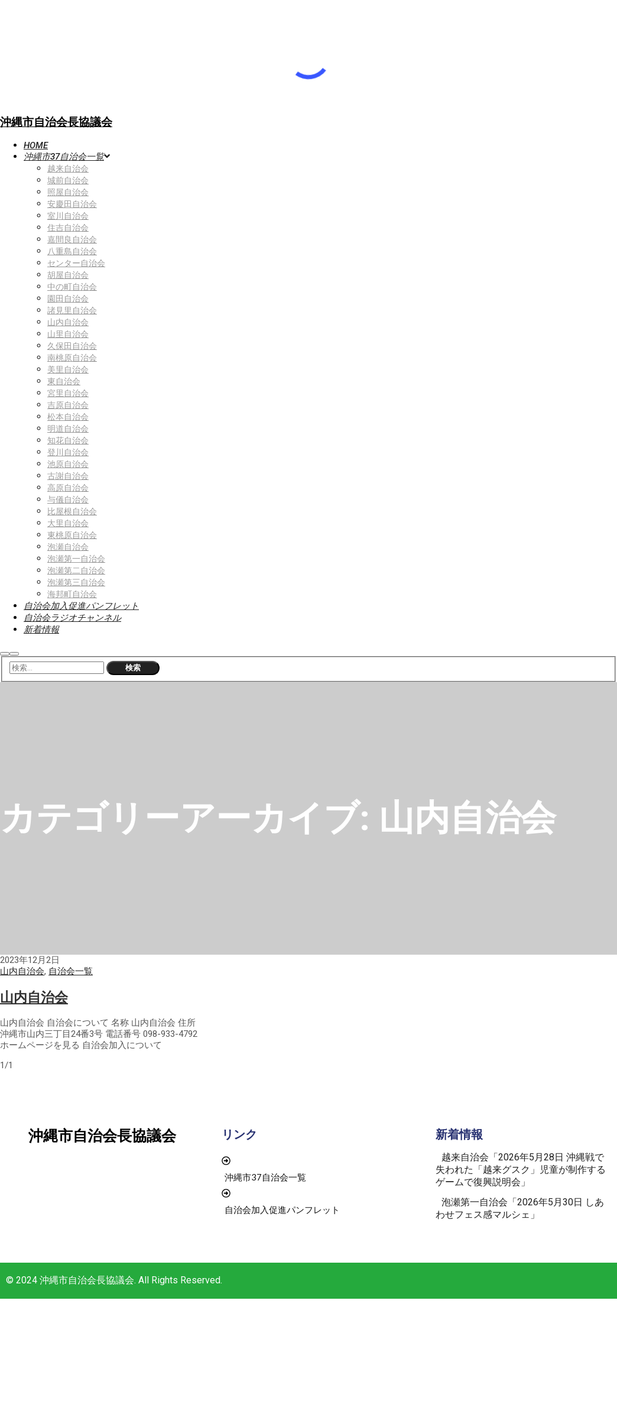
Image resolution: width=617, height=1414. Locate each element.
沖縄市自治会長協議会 (56, 122)
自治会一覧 (70, 971)
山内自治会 (22, 971)
